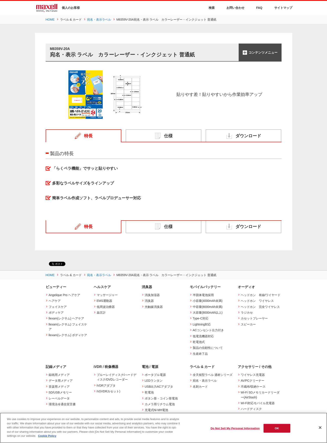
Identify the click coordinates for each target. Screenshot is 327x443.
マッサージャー (107, 295)
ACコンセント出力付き (208, 330)
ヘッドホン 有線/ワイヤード (261, 295)
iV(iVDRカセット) (108, 391)
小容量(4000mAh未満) (208, 300)
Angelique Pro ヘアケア (64, 295)
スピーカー (248, 324)
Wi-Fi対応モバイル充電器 (258, 403)
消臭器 (149, 300)
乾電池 (149, 392)
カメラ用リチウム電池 (160, 404)
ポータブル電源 (155, 374)
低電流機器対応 (203, 336)
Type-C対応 (200, 318)
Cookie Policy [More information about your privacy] (47, 435)
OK (277, 428)
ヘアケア (55, 300)
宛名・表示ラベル (205, 380)
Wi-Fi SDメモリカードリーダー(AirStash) (260, 395)
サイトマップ (280, 8)
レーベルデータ (59, 398)
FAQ (256, 8)
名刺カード (200, 386)
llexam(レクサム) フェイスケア (68, 327)
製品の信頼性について (208, 347)
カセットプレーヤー (254, 318)
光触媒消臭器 (154, 306)
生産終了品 (200, 353)
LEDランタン (154, 380)
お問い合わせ (232, 8)
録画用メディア (59, 374)
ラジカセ (247, 312)
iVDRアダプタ (106, 385)
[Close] (320, 427)
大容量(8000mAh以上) (208, 312)
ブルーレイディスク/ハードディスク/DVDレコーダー (117, 377)
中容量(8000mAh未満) (208, 306)
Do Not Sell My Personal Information (235, 428)
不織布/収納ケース (253, 386)
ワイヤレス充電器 (253, 374)
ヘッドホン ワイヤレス (257, 300)
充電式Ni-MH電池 (156, 410)
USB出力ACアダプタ (159, 386)
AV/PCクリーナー (253, 380)
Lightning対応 (202, 324)
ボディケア (56, 312)
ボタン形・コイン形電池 (161, 398)
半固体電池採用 (203, 295)
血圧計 (101, 312)
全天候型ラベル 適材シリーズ (213, 374)
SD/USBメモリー (60, 392)
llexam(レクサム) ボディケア (68, 335)
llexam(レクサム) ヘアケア (66, 318)
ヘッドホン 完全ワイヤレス (260, 306)
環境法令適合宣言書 (62, 404)
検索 (209, 8)
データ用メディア (61, 380)
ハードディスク (251, 409)
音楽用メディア (59, 386)
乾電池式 (199, 342)
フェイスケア (58, 306)
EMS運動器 (104, 300)
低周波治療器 (106, 306)
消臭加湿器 (152, 295)
